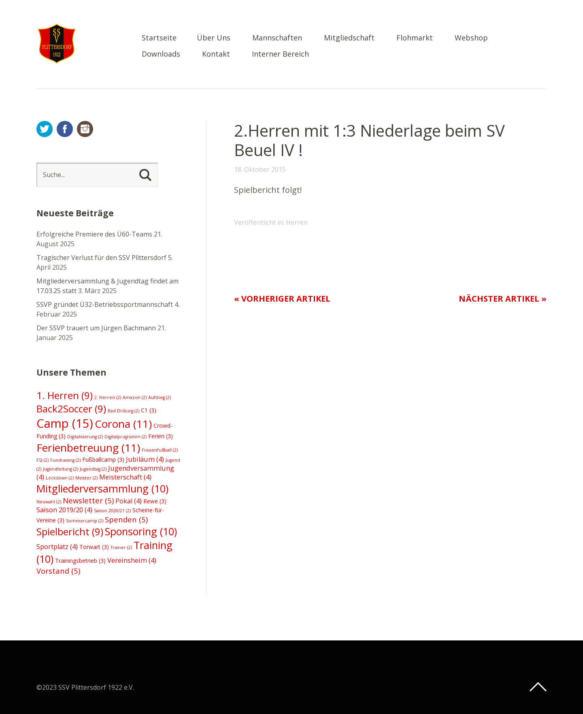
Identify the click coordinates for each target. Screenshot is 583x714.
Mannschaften (277, 38)
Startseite (159, 38)
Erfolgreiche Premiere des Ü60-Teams (94, 234)
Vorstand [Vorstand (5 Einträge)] (58, 571)
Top (538, 687)
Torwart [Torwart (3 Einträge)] (94, 547)
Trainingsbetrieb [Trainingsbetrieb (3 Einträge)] (80, 560)
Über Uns (213, 38)
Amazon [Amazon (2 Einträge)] (135, 397)
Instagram (85, 129)
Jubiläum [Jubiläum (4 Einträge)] (145, 459)
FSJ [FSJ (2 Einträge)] (42, 460)
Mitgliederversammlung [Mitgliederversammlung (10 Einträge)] (102, 488)
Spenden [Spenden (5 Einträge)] (126, 519)
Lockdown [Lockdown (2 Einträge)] (60, 478)
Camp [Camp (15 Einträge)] (64, 423)
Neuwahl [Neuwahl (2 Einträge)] (48, 502)
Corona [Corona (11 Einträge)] (123, 423)
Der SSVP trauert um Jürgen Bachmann (96, 327)
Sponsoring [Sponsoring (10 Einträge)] (141, 531)
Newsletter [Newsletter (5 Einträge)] (88, 500)
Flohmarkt (414, 38)
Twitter (44, 129)
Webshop (471, 38)
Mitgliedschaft (349, 38)
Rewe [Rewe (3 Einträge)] (154, 501)
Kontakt (216, 54)
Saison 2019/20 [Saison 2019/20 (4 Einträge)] (64, 509)
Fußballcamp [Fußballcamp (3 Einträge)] (103, 459)
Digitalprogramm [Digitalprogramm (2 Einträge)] (125, 436)
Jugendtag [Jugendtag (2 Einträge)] (93, 469)
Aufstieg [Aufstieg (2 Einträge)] (159, 397)
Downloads (161, 54)
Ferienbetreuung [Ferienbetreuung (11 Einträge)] (88, 447)
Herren (297, 222)
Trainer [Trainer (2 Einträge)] (121, 547)
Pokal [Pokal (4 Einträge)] (128, 500)
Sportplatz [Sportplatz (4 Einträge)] (57, 546)
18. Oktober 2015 (260, 169)
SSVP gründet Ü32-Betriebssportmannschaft (104, 304)
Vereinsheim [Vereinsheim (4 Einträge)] (131, 560)
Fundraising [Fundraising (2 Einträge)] (65, 460)
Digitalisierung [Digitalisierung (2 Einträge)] (85, 436)
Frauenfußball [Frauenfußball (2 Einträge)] (160, 450)
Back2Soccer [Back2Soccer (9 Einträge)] (71, 408)
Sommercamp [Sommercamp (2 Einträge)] (84, 521)
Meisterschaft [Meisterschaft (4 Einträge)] (125, 477)
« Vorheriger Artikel (282, 298)
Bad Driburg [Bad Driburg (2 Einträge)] (123, 411)
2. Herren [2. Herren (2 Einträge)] (107, 397)
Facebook (65, 129)
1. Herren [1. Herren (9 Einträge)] (64, 395)
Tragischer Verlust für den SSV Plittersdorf (101, 257)
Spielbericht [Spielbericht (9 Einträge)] (69, 531)
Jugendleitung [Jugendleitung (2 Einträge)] (60, 469)
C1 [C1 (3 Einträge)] (148, 410)
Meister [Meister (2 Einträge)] (86, 478)
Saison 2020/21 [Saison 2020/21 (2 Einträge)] (112, 510)
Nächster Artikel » (503, 298)
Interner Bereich (280, 54)
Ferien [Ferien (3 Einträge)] (160, 436)
